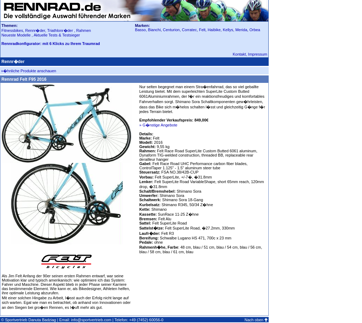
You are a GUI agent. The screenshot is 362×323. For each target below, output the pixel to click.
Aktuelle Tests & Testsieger (57, 35)
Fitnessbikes (12, 30)
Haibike (214, 30)
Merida (241, 30)
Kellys (228, 30)
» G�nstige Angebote (158, 125)
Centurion (171, 30)
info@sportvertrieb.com (91, 320)
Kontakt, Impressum (250, 54)
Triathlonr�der (60, 30)
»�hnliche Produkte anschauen (28, 71)
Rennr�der (35, 30)
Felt (202, 30)
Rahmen (83, 30)
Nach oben (254, 320)
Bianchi (154, 30)
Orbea (254, 30)
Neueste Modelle (16, 35)
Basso (140, 30)
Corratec (189, 30)
